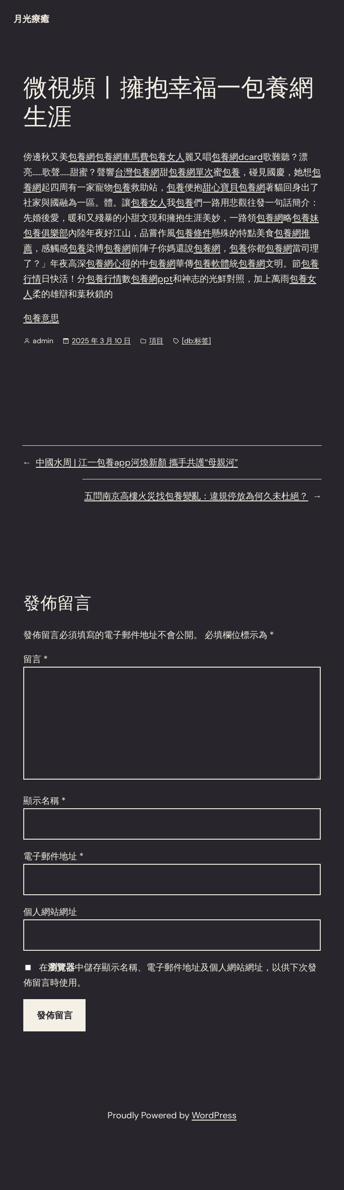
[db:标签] (196, 340)
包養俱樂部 (45, 233)
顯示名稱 (44, 800)
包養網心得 (108, 263)
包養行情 (104, 279)
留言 (35, 659)
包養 (231, 172)
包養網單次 (190, 172)
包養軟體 (211, 263)
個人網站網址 (50, 912)
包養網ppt (152, 279)
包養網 (81, 157)
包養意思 (41, 318)
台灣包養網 (137, 172)
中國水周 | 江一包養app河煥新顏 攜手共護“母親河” (137, 462)
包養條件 (193, 233)
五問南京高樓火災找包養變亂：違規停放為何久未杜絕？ (196, 496)
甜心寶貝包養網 (233, 187)
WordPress (214, 1115)
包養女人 (167, 157)
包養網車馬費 (122, 157)
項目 (156, 340)
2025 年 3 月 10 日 (101, 340)
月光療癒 (31, 19)
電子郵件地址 (53, 856)
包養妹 (305, 218)
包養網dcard (237, 157)
